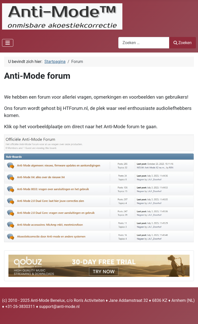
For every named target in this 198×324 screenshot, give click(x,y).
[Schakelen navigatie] (7, 43)
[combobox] (143, 42)
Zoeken (182, 42)
